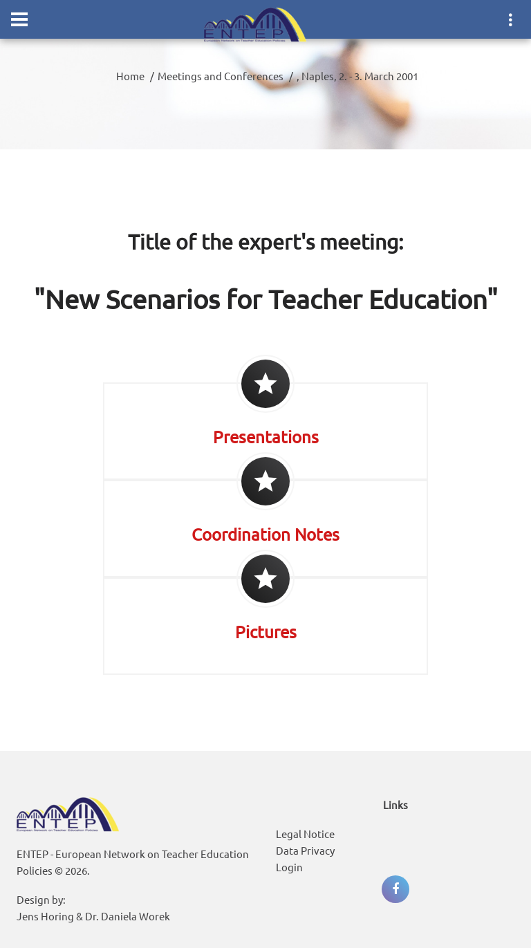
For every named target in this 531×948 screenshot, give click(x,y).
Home (130, 75)
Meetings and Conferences (220, 75)
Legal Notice (305, 833)
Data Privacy (305, 850)
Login (289, 866)
